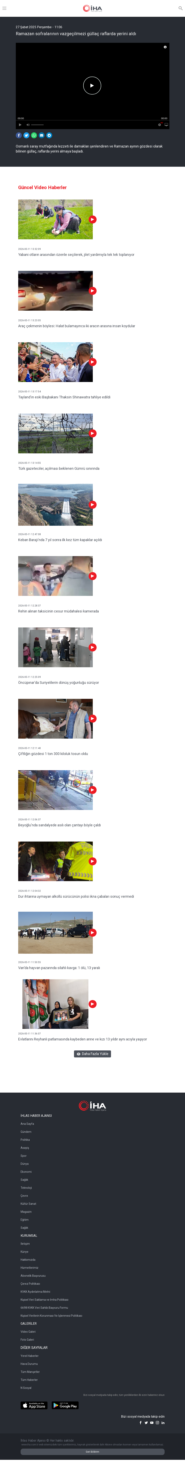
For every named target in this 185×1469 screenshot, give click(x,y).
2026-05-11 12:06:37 (29, 819)
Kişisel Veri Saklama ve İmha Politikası (44, 1299)
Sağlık (24, 1179)
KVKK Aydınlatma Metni (35, 1291)
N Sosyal (26, 1387)
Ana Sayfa (27, 1123)
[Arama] (181, 8)
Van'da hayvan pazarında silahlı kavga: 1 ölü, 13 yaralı (59, 968)
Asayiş (25, 1147)
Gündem (26, 1131)
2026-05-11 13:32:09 (29, 249)
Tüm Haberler (29, 1379)
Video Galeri (28, 1331)
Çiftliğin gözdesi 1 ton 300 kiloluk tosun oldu (53, 754)
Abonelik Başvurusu (33, 1275)
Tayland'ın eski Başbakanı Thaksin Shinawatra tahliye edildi (64, 397)
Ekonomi (26, 1171)
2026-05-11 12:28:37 (29, 605)
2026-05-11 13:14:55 (29, 463)
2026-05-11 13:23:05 (29, 320)
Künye (24, 1251)
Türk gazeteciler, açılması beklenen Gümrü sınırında (58, 468)
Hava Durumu (29, 1363)
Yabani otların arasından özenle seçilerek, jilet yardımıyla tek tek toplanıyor (76, 254)
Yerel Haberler (30, 1355)
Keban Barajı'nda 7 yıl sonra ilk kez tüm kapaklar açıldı (60, 540)
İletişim (25, 1243)
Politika (25, 1139)
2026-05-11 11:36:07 (29, 1033)
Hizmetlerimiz (29, 1267)
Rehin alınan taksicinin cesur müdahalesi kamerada (58, 611)
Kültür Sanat (28, 1203)
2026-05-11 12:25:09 (29, 677)
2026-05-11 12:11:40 (29, 748)
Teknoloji (26, 1187)
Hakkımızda (28, 1259)
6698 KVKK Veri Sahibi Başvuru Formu (44, 1307)
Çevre (24, 1195)
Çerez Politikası (30, 1283)
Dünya (25, 1163)
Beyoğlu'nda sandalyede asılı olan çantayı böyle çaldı (59, 825)
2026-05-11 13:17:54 (29, 391)
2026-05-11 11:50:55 (29, 962)
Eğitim (25, 1219)
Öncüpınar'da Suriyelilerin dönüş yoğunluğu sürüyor (58, 682)
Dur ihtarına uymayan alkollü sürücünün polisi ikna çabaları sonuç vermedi (76, 896)
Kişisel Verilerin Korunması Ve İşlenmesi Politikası (51, 1315)
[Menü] (4, 8)
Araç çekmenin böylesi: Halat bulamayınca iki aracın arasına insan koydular (76, 326)
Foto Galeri (27, 1339)
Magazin (26, 1211)
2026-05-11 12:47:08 (29, 534)
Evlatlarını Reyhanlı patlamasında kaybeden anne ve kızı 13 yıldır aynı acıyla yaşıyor (82, 1039)
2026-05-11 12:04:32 (29, 891)
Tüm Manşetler (30, 1371)
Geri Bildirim (92, 1451)
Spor (24, 1155)
